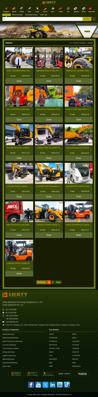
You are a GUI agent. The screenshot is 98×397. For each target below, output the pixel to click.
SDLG (74, 338)
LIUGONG (75, 341)
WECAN (75, 359)
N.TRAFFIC (76, 356)
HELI (50, 363)
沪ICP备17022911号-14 (63, 394)
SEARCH (87, 19)
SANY (74, 334)
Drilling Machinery (8, 352)
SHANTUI (75, 352)
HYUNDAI (75, 345)
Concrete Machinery (9, 345)
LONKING (75, 348)
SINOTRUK (53, 345)
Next (58, 282)
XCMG (51, 334)
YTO (50, 356)
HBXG (51, 352)
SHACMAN (53, 359)
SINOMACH (76, 366)
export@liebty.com (12, 322)
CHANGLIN (53, 341)
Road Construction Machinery (12, 341)
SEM (74, 363)
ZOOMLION (53, 338)
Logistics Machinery (9, 356)
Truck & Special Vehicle (10, 348)
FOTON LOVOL (54, 348)
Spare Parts (6, 366)
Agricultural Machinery (10, 363)
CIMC (51, 366)
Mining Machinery (8, 359)
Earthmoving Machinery (10, 338)
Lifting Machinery (8, 334)
